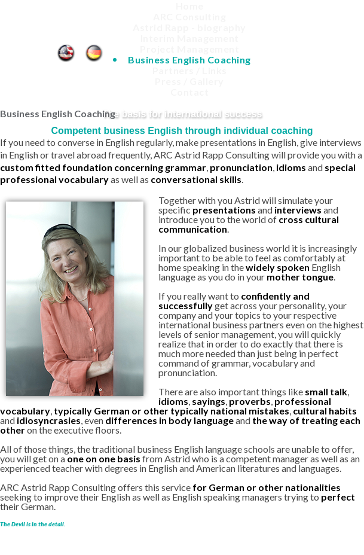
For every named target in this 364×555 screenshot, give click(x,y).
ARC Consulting (189, 16)
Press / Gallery (189, 81)
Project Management (189, 48)
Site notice (260, 534)
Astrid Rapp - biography (189, 27)
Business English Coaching (65, 50)
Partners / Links (189, 70)
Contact (189, 91)
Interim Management (189, 38)
